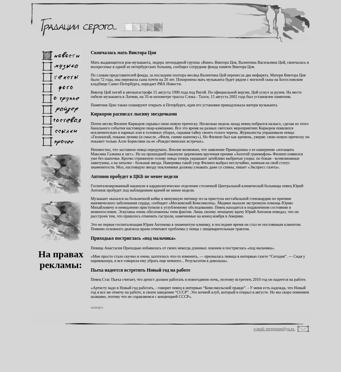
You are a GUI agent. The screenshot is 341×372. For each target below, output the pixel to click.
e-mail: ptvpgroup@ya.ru (274, 329)
